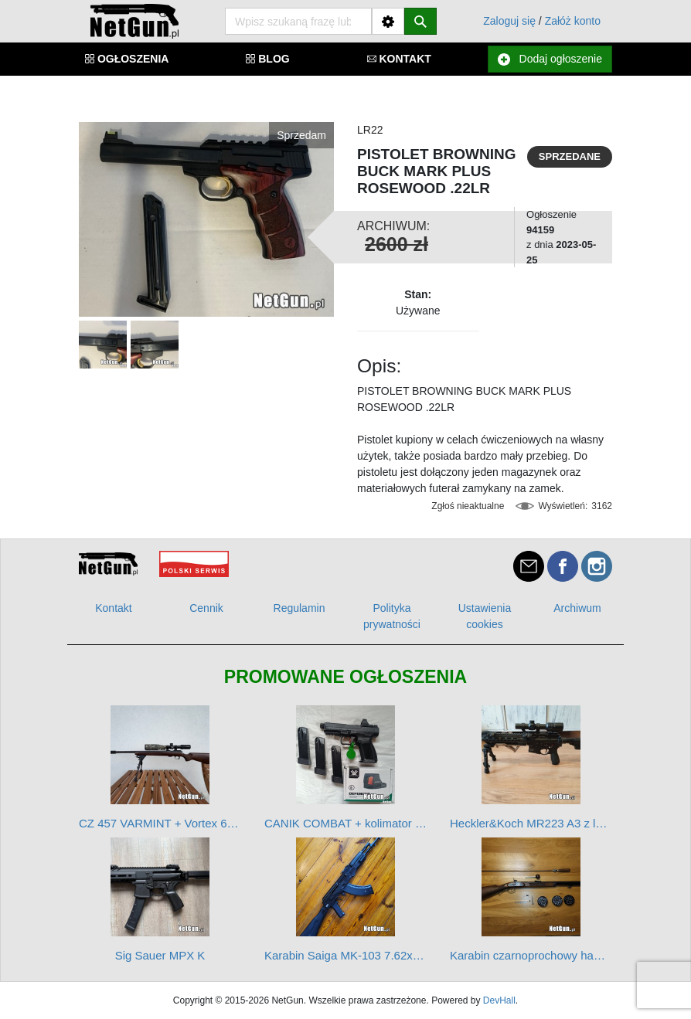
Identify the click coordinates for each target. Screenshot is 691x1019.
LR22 (370, 130)
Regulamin (299, 608)
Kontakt (113, 608)
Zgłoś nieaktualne (467, 506)
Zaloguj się (509, 21)
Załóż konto (573, 21)
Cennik (206, 608)
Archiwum (577, 608)
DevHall (499, 1000)
